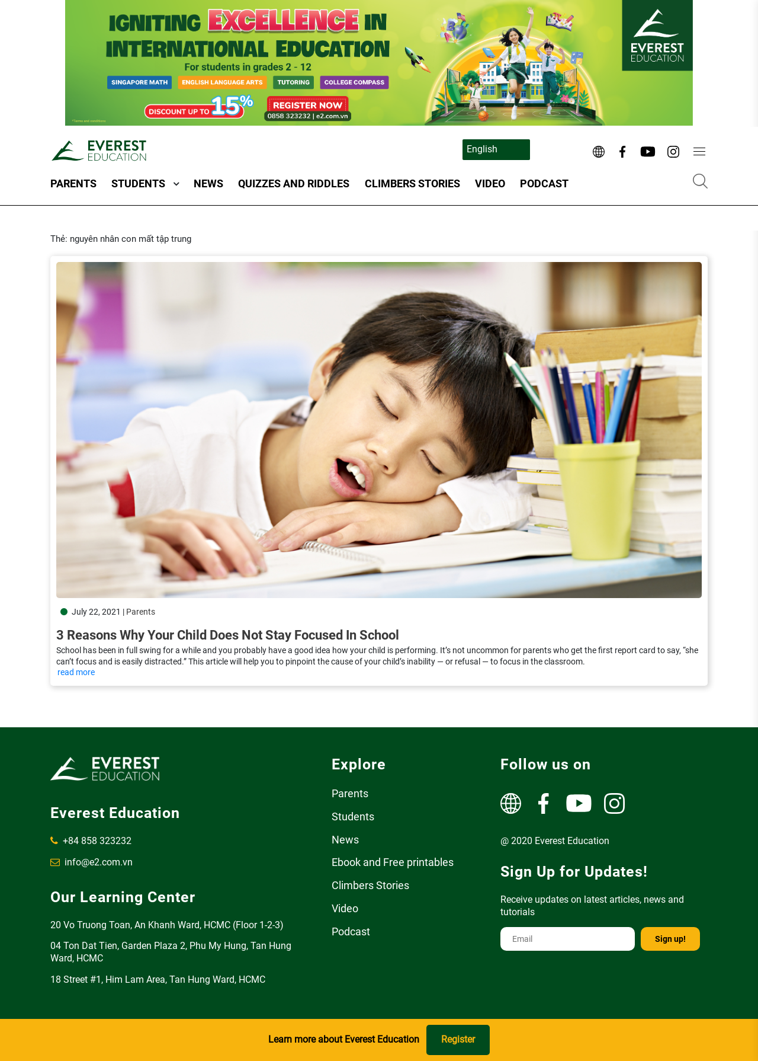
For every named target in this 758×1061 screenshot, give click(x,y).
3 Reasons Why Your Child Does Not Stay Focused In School (227, 635)
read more (76, 672)
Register (458, 1039)
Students (138, 183)
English (482, 149)
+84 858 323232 (90, 840)
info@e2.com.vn (91, 862)
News (208, 183)
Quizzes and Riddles (293, 183)
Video (490, 183)
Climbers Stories (412, 183)
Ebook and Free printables (393, 862)
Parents (73, 183)
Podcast (544, 183)
